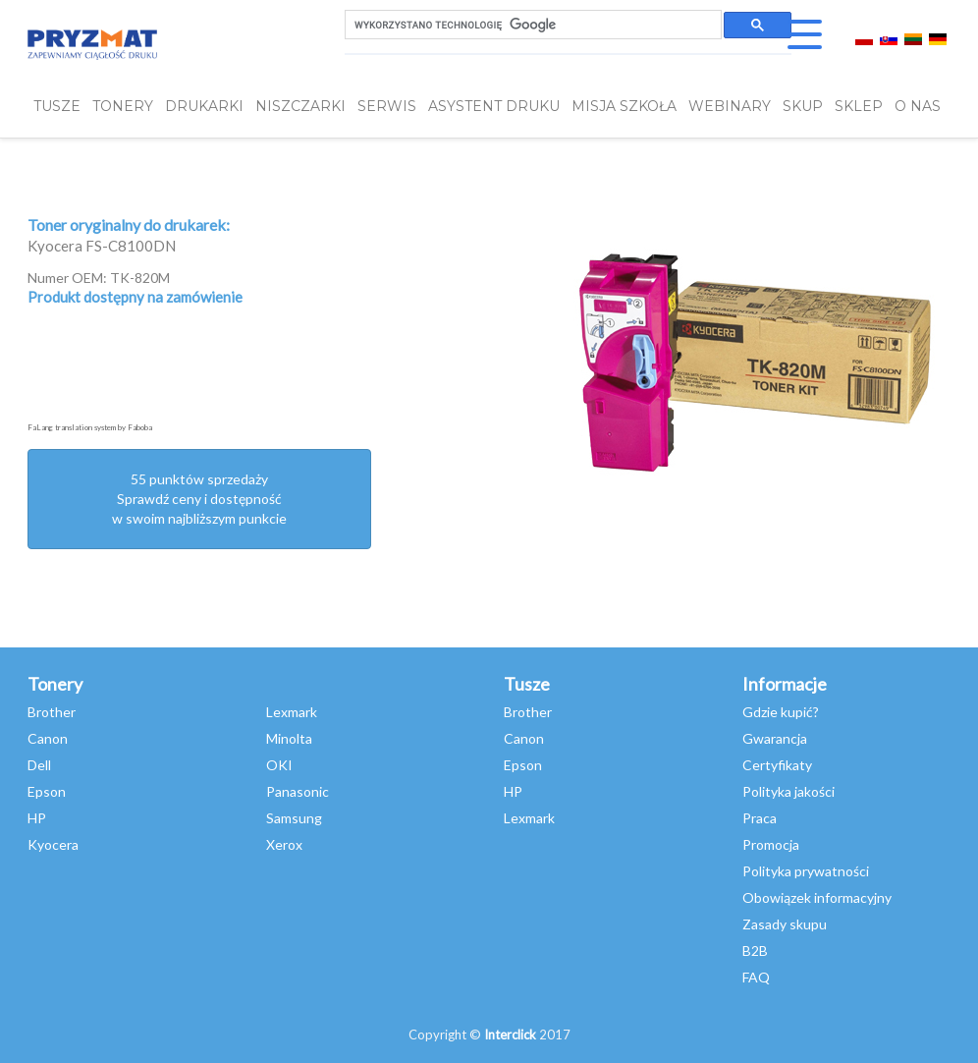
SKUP (803, 106)
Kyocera (53, 844)
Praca (759, 818)
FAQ (756, 977)
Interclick (510, 1034)
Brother (51, 711)
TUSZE (57, 106)
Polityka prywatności (805, 871)
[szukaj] (531, 25)
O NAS (918, 106)
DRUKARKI (204, 106)
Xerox (284, 844)
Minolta (289, 738)
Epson (46, 791)
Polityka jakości (788, 791)
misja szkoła (624, 106)
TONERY (122, 106)
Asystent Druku (494, 106)
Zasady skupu (784, 924)
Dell (39, 764)
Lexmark (291, 711)
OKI (279, 764)
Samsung (294, 818)
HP (36, 818)
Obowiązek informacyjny (817, 897)
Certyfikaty (777, 764)
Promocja (770, 844)
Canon (47, 738)
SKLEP (859, 106)
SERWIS (386, 106)
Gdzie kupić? (780, 711)
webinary (729, 106)
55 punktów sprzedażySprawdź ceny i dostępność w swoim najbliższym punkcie (199, 499)
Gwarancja (774, 738)
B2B (755, 950)
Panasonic (297, 791)
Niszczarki (300, 106)
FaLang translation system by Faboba (89, 427)
